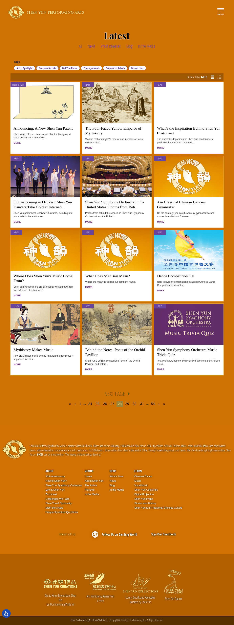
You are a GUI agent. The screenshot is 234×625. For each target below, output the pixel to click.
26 (105, 404)
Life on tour (137, 68)
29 (127, 404)
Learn (87, 84)
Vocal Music (141, 485)
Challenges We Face (57, 498)
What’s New (116, 476)
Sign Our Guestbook (163, 534)
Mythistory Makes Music (33, 349)
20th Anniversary (55, 476)
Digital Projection (144, 494)
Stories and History (145, 503)
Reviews (90, 489)
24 (90, 404)
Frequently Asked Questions (62, 512)
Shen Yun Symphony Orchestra (64, 485)
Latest (88, 476)
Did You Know (69, 68)
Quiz (160, 306)
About (49, 471)
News (160, 84)
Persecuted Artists (115, 68)
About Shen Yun (94, 480)
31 (142, 404)
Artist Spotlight (24, 68)
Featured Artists (47, 68)
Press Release (18, 84)
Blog (112, 485)
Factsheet (51, 494)
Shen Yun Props (143, 498)
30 (135, 404)
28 (120, 404)
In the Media (92, 494)
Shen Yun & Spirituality (59, 503)
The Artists (91, 485)
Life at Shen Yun (55, 489)
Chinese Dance (143, 476)
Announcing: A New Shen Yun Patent (43, 128)
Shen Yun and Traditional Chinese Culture (158, 507)
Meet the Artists (54, 507)
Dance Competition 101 (176, 276)
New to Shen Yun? (56, 480)
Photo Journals (91, 68)
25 (97, 404)
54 (153, 404)
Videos (89, 471)
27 (112, 404)
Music (137, 480)
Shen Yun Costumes (146, 489)
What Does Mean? (107, 276)
